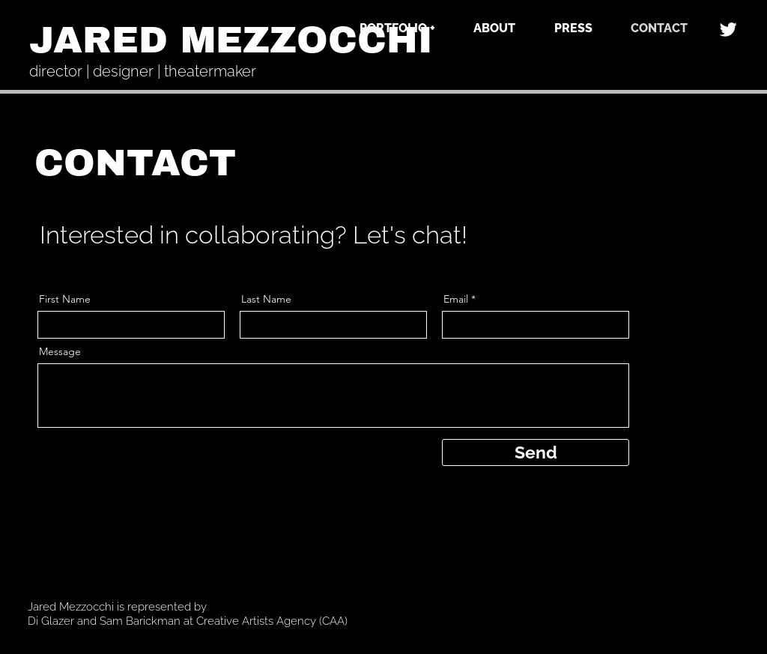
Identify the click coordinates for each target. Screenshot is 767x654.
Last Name (266, 299)
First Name (65, 299)
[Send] (535, 452)
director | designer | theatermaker (142, 71)
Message (60, 351)
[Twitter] (728, 29)
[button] (384, 28)
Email (455, 299)
